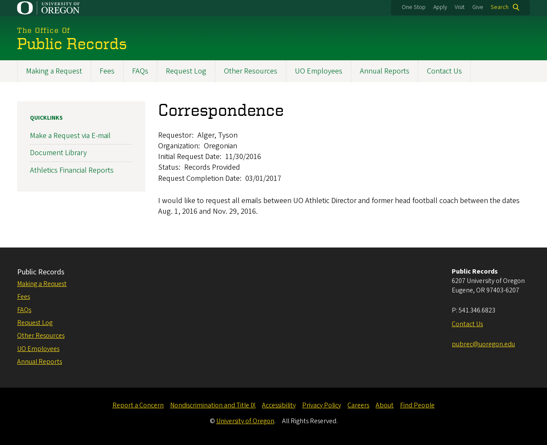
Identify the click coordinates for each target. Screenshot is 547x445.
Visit (460, 7)
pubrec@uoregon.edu (483, 344)
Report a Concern (138, 405)
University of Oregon (245, 421)
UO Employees (318, 71)
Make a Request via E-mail (70, 135)
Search (500, 7)
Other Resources (250, 71)
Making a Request (54, 71)
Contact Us (444, 71)
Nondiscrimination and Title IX (213, 405)
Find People (417, 405)
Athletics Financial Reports (72, 170)
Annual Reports (384, 71)
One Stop (414, 7)
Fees (107, 71)
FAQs (140, 71)
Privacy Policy (321, 405)
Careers (358, 405)
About (385, 405)
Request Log (186, 71)
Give (477, 7)
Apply (440, 7)
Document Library (58, 152)
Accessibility (279, 405)
